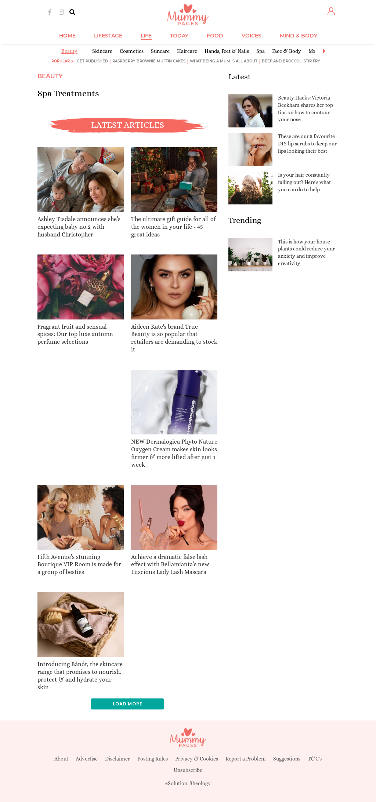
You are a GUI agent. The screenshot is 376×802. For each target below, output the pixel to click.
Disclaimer (117, 759)
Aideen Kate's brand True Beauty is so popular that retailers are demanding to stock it (174, 338)
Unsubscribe (188, 770)
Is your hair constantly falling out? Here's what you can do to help (304, 182)
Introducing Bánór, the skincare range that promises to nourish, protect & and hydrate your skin (80, 675)
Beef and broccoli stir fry (291, 61)
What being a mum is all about (223, 61)
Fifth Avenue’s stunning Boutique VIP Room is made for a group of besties (79, 564)
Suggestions (286, 759)
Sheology (200, 783)
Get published (92, 61)
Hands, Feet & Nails (227, 51)
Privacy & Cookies (196, 759)
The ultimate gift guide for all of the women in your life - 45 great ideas (173, 227)
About (61, 759)
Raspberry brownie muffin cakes (148, 61)
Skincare (102, 51)
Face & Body (286, 51)
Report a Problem (245, 759)
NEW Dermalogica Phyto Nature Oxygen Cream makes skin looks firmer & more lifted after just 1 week (174, 453)
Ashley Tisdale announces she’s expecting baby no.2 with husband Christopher (78, 227)
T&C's (315, 759)
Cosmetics (132, 51)
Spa (260, 51)
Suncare (160, 51)
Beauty (69, 51)
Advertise (87, 759)
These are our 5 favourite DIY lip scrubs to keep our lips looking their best (307, 143)
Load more (127, 704)
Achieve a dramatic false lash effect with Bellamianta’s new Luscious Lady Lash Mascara (170, 564)
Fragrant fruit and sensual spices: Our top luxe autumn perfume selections (75, 334)
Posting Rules (152, 759)
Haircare (187, 51)
